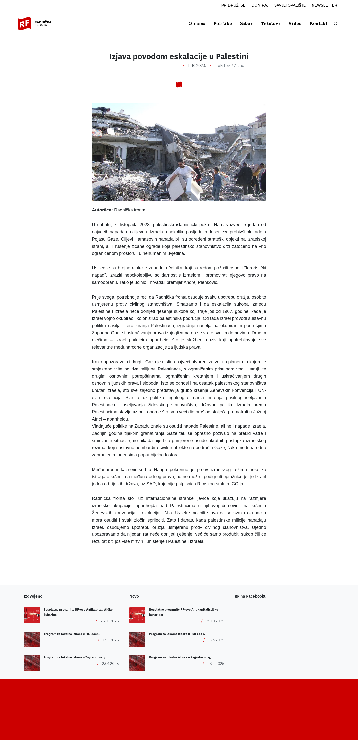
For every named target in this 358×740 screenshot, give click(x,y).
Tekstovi (223, 65)
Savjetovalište (290, 5)
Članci (239, 65)
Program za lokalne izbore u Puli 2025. (72, 634)
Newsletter (324, 5)
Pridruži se (233, 5)
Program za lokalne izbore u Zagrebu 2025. (75, 657)
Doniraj (259, 5)
